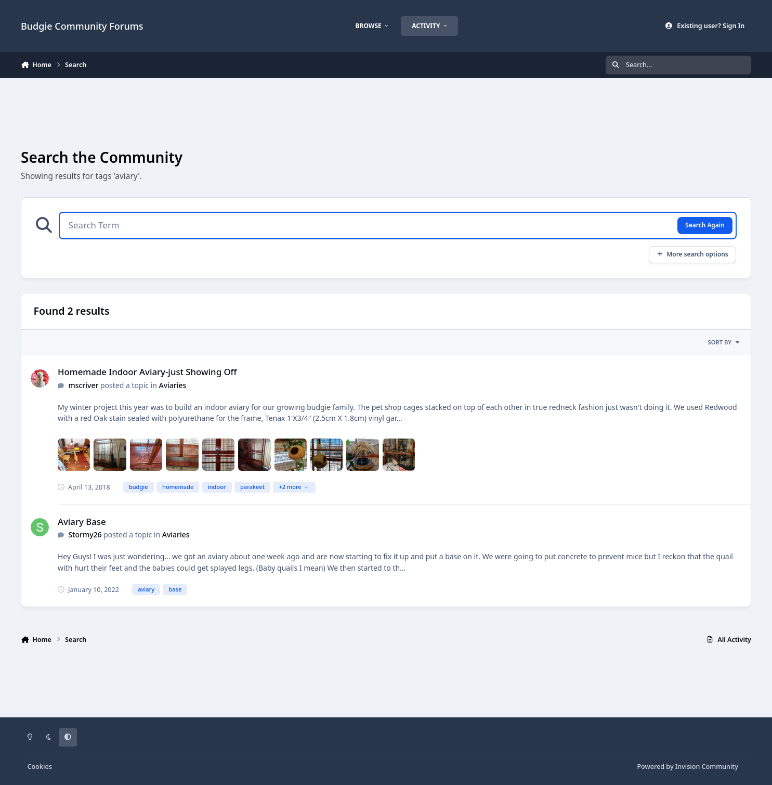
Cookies (40, 766)
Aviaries (173, 385)
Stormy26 (84, 534)
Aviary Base (82, 521)
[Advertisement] (386, 112)
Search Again (704, 225)
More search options (692, 254)
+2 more (293, 487)
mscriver (83, 385)
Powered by (687, 766)
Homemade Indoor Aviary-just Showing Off (147, 372)
